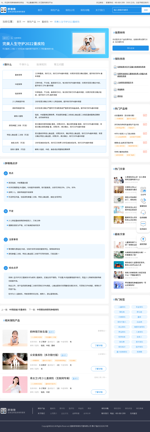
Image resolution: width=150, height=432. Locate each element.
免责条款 (121, 337)
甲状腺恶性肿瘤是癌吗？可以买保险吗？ (135, 283)
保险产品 (55, 10)
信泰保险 (17, 38)
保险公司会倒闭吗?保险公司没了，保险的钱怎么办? (136, 198)
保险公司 (70, 10)
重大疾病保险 (122, 352)
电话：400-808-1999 (117, 413)
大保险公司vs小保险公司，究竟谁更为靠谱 (135, 188)
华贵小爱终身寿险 (121, 152)
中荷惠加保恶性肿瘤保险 (48, 309)
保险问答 (128, 408)
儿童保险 (121, 307)
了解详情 (99, 345)
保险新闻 (139, 408)
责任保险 (121, 332)
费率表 (120, 96)
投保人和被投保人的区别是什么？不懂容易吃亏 (135, 273)
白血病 (139, 322)
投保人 (139, 337)
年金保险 (139, 307)
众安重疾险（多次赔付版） (45, 355)
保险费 (121, 342)
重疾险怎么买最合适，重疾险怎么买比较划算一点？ (135, 218)
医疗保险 (139, 347)
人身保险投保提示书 (125, 82)
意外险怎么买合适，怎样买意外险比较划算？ (135, 208)
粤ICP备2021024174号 (100, 426)
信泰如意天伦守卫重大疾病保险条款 (131, 67)
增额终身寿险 (139, 327)
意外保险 (139, 342)
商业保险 (121, 327)
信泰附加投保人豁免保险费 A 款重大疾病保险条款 (132, 74)
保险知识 (121, 347)
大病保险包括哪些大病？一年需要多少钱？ (135, 253)
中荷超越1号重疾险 (17, 309)
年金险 (81, 408)
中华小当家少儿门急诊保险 (124, 133)
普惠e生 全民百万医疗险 (123, 142)
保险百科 (117, 408)
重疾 (139, 317)
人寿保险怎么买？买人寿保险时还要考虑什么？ (135, 178)
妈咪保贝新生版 (39, 331)
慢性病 (121, 312)
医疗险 (71, 408)
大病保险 (121, 317)
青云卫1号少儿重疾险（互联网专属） (50, 378)
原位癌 (139, 312)
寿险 (89, 408)
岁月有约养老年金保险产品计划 (126, 124)
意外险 (62, 408)
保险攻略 (85, 10)
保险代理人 (122, 322)
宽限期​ (139, 352)
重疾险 (45, 21)
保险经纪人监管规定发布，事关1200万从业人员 (135, 263)
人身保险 (139, 332)
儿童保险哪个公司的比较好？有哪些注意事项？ (134, 243)
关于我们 (100, 10)
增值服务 (120, 89)
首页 (40, 10)
